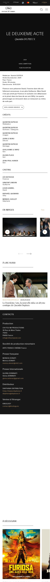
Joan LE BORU (8, 139)
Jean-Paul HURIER (10, 161)
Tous (42, 210)
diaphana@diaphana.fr (11, 394)
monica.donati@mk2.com (12, 363)
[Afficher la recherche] (41, 9)
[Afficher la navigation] (46, 9)
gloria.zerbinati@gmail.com (13, 378)
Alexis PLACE (8, 155)
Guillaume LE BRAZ (11, 150)
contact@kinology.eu (11, 406)
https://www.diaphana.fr (12, 391)
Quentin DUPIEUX (10, 122)
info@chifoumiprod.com (12, 338)
